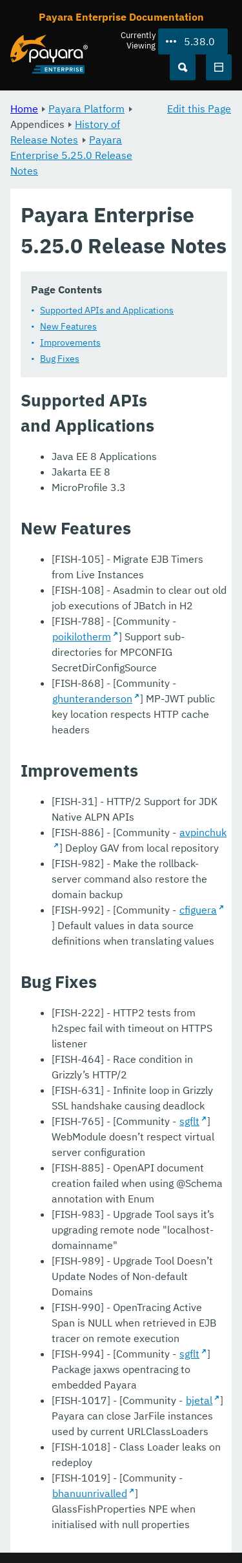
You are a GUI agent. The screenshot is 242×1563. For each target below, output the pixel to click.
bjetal (199, 1400)
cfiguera (198, 909)
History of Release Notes (65, 132)
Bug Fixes (59, 358)
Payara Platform (86, 108)
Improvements (70, 342)
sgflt (189, 1121)
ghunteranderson (92, 698)
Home (24, 108)
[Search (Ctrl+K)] (183, 67)
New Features (68, 326)
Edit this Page (199, 108)
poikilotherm (81, 636)
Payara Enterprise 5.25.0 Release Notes (71, 155)
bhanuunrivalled (89, 1493)
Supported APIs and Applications (107, 310)
